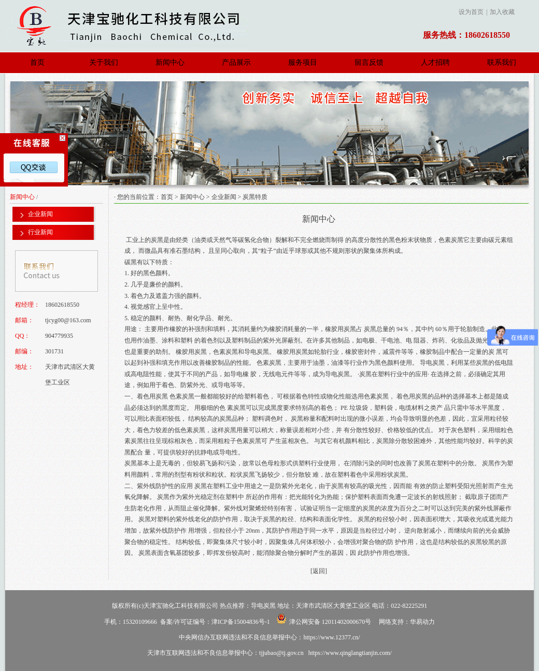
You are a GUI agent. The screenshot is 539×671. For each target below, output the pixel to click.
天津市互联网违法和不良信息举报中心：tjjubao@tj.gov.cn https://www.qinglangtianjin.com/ (269, 652)
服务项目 (302, 62)
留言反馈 (369, 62)
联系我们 (501, 62)
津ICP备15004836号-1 (240, 621)
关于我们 (103, 62)
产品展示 (236, 62)
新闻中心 (170, 62)
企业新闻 (223, 197)
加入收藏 (502, 12)
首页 (37, 62)
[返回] (318, 571)
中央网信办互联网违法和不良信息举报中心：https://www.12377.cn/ (269, 637)
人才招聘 (435, 62)
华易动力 (422, 621)
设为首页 (471, 12)
